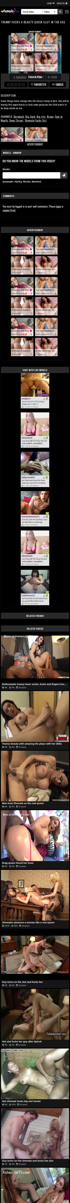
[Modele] (31, 175)
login (58, 206)
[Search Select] (49, 11)
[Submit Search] (60, 11)
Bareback (19, 117)
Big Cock (30, 117)
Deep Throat (16, 120)
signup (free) (9, 210)
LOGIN (50, 3)
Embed (57, 84)
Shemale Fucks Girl (36, 120)
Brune (50, 117)
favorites (38, 84)
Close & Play (35, 76)
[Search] (33, 11)
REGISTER (62, 3)
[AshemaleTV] (10, 11)
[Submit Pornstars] (63, 175)
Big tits (41, 117)
